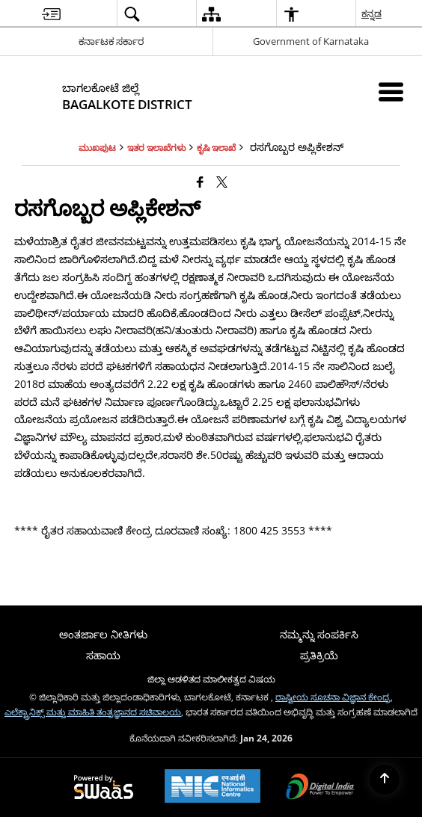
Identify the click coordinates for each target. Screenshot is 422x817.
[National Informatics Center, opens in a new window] (212, 787)
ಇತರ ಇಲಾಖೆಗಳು (156, 147)
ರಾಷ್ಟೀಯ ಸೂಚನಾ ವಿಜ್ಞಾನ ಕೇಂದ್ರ (333, 697)
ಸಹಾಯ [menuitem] (103, 655)
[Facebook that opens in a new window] (200, 182)
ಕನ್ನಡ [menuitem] (372, 13)
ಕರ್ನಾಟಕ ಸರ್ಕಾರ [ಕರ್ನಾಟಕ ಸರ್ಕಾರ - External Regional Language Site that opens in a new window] (111, 41)
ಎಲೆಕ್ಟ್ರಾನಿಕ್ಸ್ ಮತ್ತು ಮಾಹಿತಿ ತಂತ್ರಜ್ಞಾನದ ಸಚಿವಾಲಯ (92, 712)
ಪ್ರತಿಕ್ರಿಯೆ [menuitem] (319, 655)
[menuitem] (51, 14)
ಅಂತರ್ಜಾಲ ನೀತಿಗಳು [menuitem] (103, 634)
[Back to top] (385, 780)
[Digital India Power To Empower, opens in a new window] (320, 788)
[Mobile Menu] (391, 91)
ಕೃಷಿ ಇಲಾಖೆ (216, 147)
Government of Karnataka (311, 41)
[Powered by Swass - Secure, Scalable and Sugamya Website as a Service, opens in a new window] (103, 788)
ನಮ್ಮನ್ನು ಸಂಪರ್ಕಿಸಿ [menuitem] (319, 634)
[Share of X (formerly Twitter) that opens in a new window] (221, 182)
